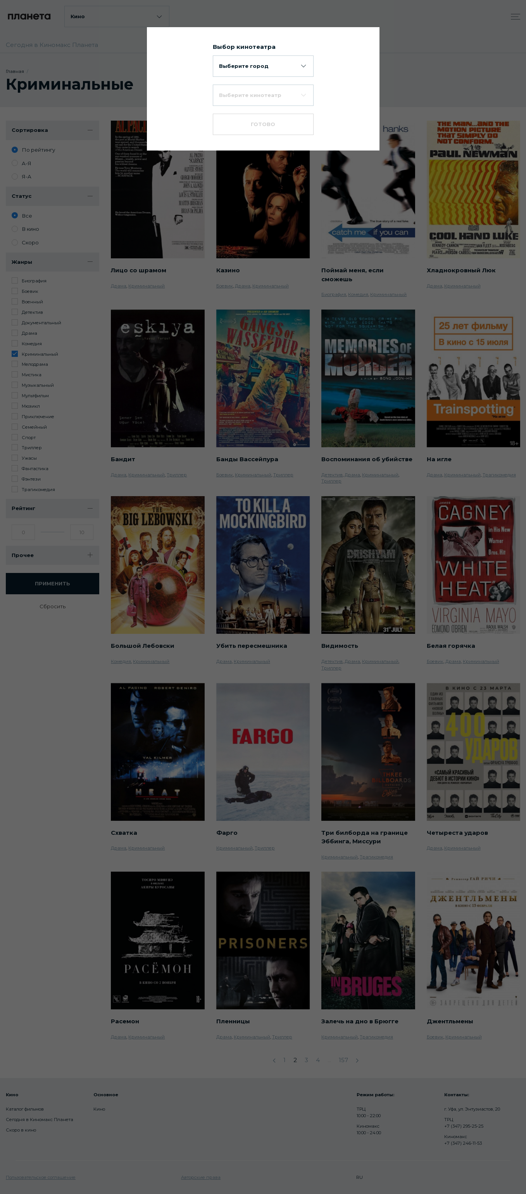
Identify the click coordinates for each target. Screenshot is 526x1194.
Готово (263, 124)
